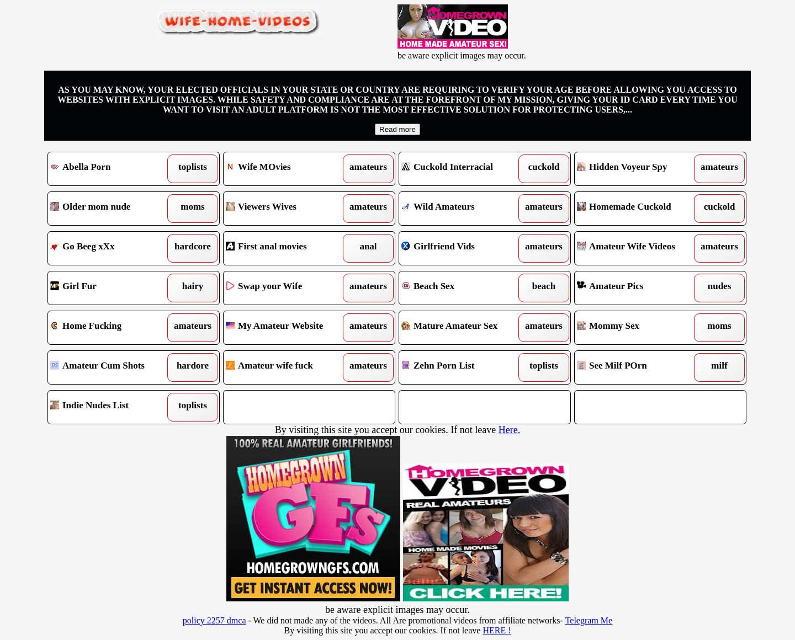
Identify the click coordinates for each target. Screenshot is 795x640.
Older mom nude (111, 208)
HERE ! (497, 630)
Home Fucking (111, 327)
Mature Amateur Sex (462, 327)
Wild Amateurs (462, 208)
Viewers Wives (287, 208)
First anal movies (287, 248)
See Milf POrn (638, 367)
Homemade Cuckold (638, 208)
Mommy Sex (638, 327)
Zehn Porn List (462, 367)
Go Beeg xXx (111, 248)
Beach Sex (462, 288)
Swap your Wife (287, 288)
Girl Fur (111, 288)
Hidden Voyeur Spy (638, 168)
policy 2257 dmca (214, 620)
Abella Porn (111, 168)
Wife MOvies (287, 168)
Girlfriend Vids (462, 248)
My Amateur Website (287, 327)
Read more (397, 129)
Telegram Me (589, 620)
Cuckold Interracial (462, 168)
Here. (509, 429)
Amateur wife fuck (287, 367)
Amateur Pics (638, 288)
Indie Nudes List (111, 407)
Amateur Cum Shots (111, 367)
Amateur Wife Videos (638, 248)
